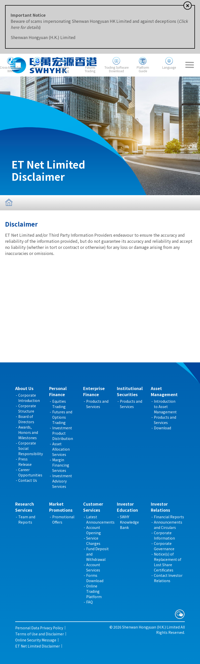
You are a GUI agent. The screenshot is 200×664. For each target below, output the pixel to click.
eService (37, 67)
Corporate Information (164, 535)
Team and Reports (26, 519)
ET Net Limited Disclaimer (37, 646)
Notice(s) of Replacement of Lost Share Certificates (167, 562)
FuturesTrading (90, 69)
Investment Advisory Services (62, 481)
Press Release (25, 461)
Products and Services (97, 404)
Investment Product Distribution (62, 433)
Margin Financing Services (60, 465)
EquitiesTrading (63, 69)
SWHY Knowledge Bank (129, 522)
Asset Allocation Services (61, 449)
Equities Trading (59, 404)
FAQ (89, 601)
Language (169, 67)
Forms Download (94, 578)
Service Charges (93, 541)
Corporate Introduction (29, 398)
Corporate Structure (27, 408)
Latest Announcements (100, 519)
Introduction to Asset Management (165, 406)
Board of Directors (26, 419)
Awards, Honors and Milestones (28, 432)
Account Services (93, 567)
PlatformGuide (143, 69)
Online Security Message (35, 640)
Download (162, 427)
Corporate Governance (164, 546)
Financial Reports (169, 516)
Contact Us (27, 480)
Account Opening (93, 530)
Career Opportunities (30, 472)
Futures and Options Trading (62, 417)
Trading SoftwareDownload (116, 69)
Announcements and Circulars (168, 525)
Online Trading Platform (94, 591)
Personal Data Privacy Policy (39, 628)
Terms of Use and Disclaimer (39, 634)
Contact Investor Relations (168, 578)
